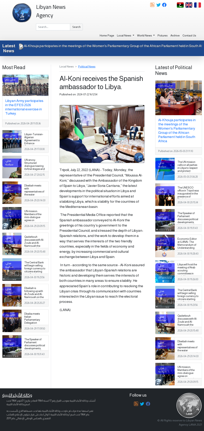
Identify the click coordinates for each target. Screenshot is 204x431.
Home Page (107, 35)
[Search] (53, 27)
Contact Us (189, 35)
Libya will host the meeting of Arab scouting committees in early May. (187, 270)
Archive (175, 35)
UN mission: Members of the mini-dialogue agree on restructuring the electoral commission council (33, 222)
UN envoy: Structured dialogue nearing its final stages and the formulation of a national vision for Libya (34, 169)
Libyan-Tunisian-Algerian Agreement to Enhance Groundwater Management (33, 142)
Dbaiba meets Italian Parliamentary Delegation (32, 318)
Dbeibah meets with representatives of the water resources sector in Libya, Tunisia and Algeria (35, 194)
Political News (86, 66)
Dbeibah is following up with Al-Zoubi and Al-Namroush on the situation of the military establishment (34, 297)
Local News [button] (124, 35)
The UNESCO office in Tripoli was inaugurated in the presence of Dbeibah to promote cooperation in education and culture (188, 199)
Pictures (163, 35)
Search (76, 26)
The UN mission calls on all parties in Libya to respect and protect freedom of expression (187, 170)
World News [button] (145, 35)
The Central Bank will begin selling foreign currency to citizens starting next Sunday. (34, 268)
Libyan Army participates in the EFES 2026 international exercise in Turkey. (24, 107)
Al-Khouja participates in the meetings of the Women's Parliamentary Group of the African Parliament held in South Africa (177, 130)
